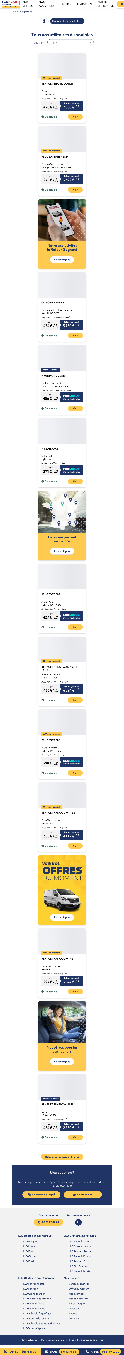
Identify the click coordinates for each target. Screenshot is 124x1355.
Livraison (74, 1308)
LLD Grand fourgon (34, 1293)
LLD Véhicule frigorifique (37, 1313)
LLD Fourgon (30, 1288)
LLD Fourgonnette (33, 1283)
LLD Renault (30, 1246)
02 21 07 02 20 (48, 1222)
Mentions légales (29, 1339)
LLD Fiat (28, 1251)
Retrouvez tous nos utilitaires (62, 1156)
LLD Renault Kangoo (80, 1256)
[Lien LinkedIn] (78, 1222)
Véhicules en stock (79, 1283)
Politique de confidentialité (54, 1339)
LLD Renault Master (80, 1271)
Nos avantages (77, 1293)
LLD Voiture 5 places (35, 1328)
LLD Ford (28, 1261)
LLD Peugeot (30, 1241)
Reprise (73, 1313)
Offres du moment (79, 1288)
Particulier (75, 1318)
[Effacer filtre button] (44, 21)
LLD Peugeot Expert (80, 1261)
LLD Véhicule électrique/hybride (41, 1323)
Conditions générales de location (87, 1339)
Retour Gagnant (78, 1303)
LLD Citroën (30, 1256)
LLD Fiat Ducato (78, 1266)
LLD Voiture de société (36, 1318)
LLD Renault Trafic (79, 1241)
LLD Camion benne (34, 1308)
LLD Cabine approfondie (37, 1298)
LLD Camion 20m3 (34, 1303)
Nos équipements (78, 1298)
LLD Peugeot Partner (81, 1251)
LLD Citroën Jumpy (80, 1246)
